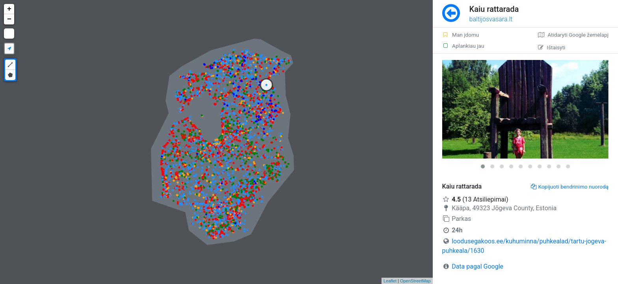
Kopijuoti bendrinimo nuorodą (570, 186)
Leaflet (389, 280)
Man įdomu (460, 35)
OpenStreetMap (415, 280)
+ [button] (9, 9)
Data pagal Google (477, 266)
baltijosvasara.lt (491, 19)
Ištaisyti (551, 47)
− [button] (9, 19)
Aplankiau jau (463, 46)
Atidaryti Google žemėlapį (573, 35)
